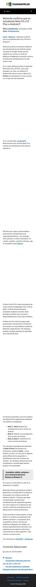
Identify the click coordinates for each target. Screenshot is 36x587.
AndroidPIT (19, 539)
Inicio (5, 37)
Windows (11, 37)
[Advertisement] (18, 100)
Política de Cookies (22, 577)
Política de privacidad (14, 580)
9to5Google (28, 539)
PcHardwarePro (13, 31)
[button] (31, 11)
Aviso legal (10, 577)
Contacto (26, 580)
